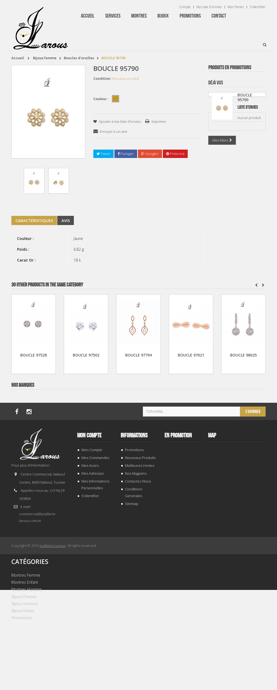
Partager (126, 153)
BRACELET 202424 (236, 640)
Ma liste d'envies (209, 7)
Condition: (102, 78)
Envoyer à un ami (113, 131)
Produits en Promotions (229, 67)
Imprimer (158, 121)
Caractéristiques (34, 220)
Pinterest (175, 153)
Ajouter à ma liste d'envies (119, 121)
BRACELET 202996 (236, 407)
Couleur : (101, 98)
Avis (65, 220)
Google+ (150, 153)
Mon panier (235, 7)
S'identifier (258, 7)
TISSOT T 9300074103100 (236, 524)
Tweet (103, 153)
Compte (185, 7)
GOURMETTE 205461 (237, 174)
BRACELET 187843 (236, 290)
